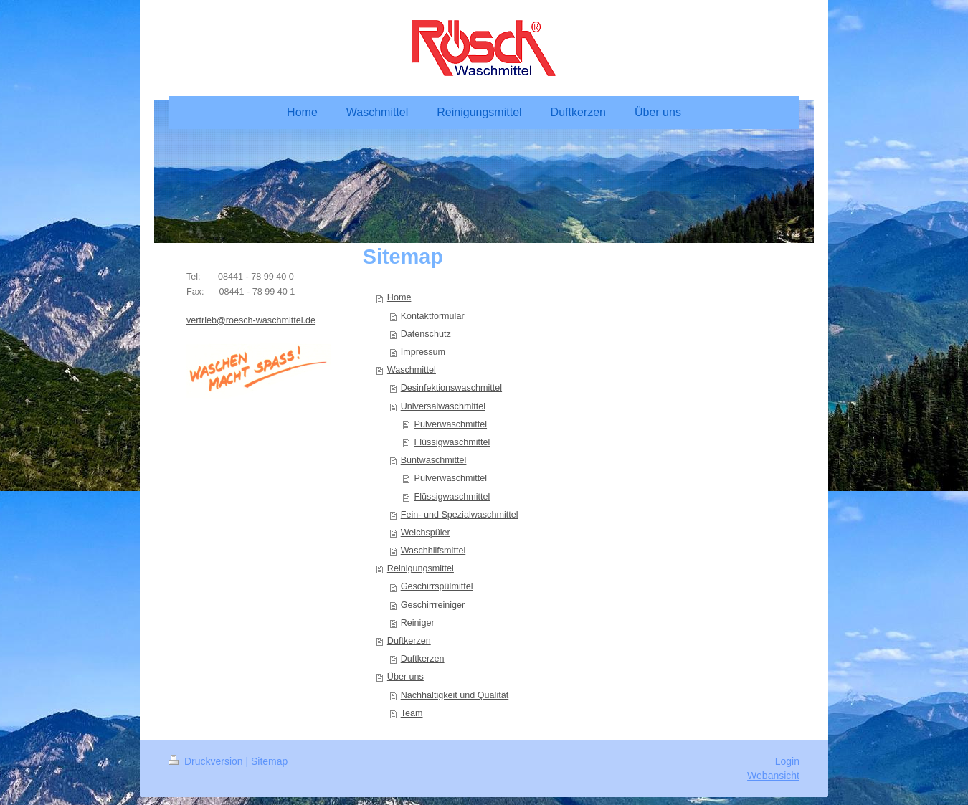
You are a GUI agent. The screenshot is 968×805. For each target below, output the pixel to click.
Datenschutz (426, 334)
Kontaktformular (433, 316)
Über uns (405, 677)
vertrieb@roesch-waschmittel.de (250, 320)
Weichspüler (425, 533)
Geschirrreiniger (433, 605)
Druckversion (207, 761)
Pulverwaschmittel (450, 424)
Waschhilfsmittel (433, 551)
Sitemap (269, 761)
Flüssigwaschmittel (452, 442)
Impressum (423, 352)
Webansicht (773, 775)
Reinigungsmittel (420, 568)
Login (787, 761)
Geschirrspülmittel (437, 586)
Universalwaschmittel (443, 406)
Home (399, 297)
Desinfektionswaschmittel (451, 388)
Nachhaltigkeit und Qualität (455, 695)
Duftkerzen (409, 641)
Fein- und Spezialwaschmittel (459, 515)
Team (412, 713)
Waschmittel (411, 370)
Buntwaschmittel (434, 460)
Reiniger (418, 623)
